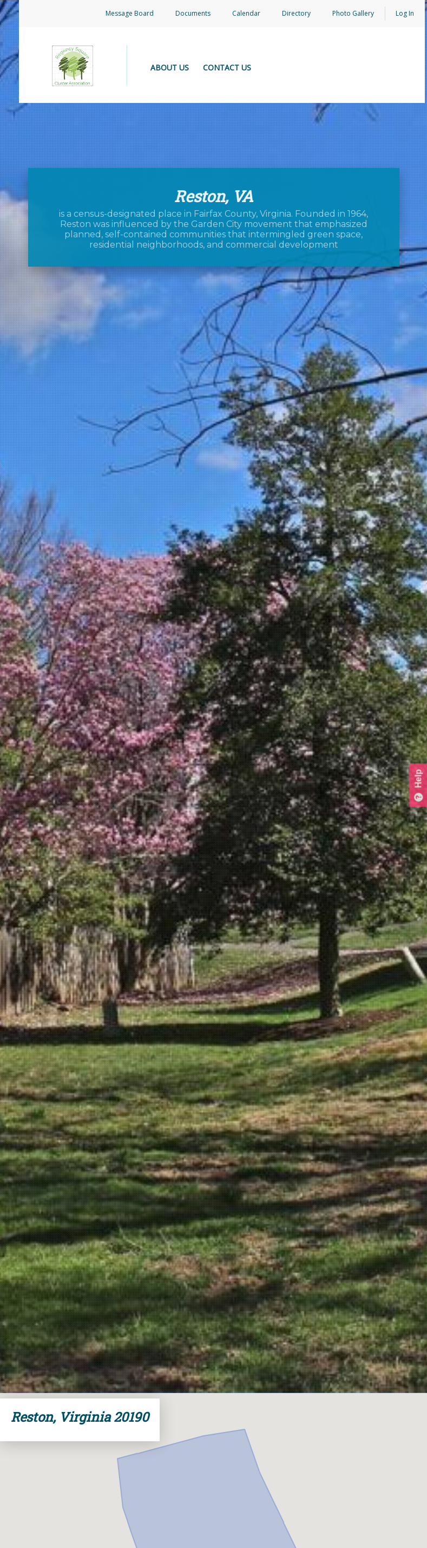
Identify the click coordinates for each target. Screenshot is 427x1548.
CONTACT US (227, 67)
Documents (193, 13)
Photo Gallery (353, 13)
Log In (405, 13)
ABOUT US (169, 67)
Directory (296, 13)
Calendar (246, 13)
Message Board (130, 13)
